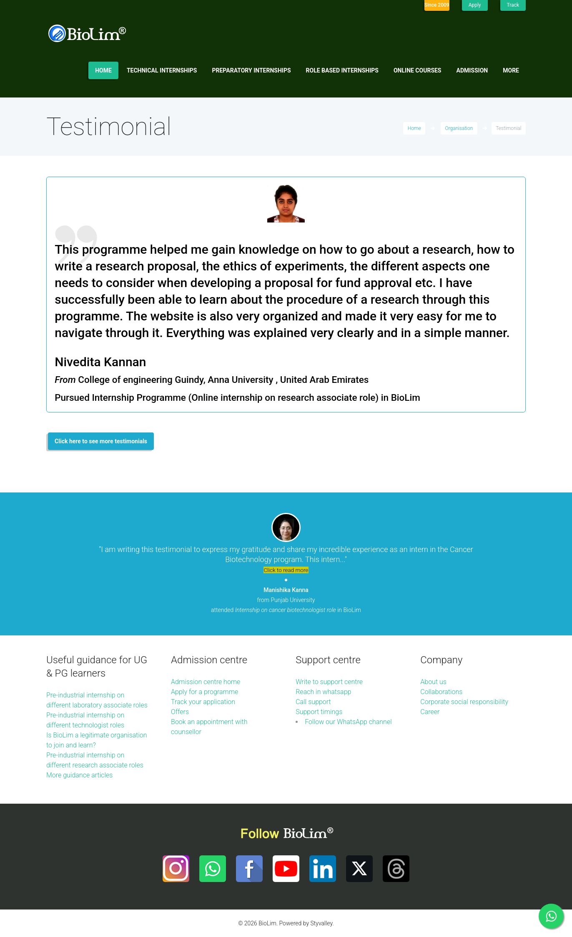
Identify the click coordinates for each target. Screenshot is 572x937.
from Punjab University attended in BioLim (286, 600)
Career (429, 712)
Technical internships (162, 70)
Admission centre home (205, 682)
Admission (472, 70)
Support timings (319, 712)
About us (433, 682)
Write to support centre (329, 682)
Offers (180, 712)
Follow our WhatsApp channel (348, 722)
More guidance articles (79, 775)
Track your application (203, 702)
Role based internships (342, 70)
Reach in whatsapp (323, 692)
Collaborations (441, 692)
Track (513, 5)
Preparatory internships (251, 70)
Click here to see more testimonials (101, 441)
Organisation (459, 128)
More (511, 70)
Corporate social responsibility (464, 702)
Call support (313, 702)
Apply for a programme (204, 692)
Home (103, 70)
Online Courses (418, 70)
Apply (475, 5)
